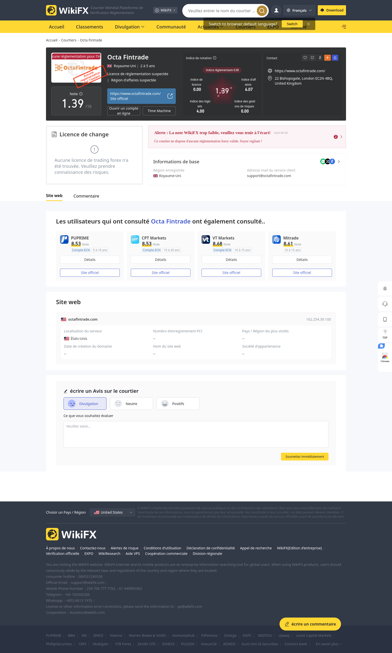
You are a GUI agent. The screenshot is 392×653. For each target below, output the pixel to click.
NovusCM (209, 644)
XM (84, 635)
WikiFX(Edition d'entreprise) (299, 548)
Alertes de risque (124, 548)
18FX (82, 644)
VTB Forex (123, 644)
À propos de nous (60, 548)
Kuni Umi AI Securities (260, 644)
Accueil (52, 40)
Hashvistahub (183, 635)
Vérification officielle (62, 553)
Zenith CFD (147, 644)
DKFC (247, 635)
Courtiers (68, 40)
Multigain (100, 644)
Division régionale (207, 553)
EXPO (88, 553)
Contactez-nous (93, 548)
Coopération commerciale (166, 553)
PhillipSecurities (59, 644)
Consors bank (295, 644)
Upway (284, 635)
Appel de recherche (256, 548)
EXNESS (168, 644)
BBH (71, 635)
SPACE (98, 635)
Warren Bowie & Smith (147, 635)
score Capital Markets (314, 635)
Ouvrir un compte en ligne (123, 110)
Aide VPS (133, 553)
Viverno (116, 635)
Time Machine (159, 110)
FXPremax (209, 635)
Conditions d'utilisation (163, 548)
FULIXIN (187, 644)
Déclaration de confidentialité (210, 548)
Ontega (230, 635)
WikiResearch (109, 553)
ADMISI (229, 644)
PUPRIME (53, 635)
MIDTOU (265, 635)
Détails (90, 259)
